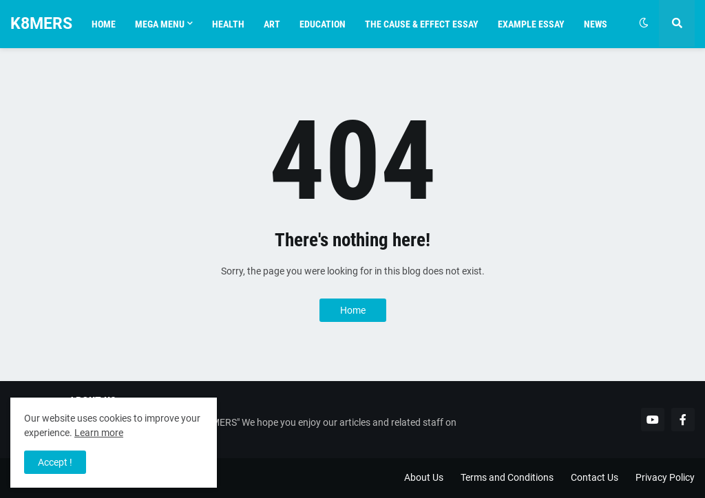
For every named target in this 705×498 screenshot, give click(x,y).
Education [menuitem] (322, 24)
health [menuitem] (228, 24)
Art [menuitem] (272, 24)
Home (353, 310)
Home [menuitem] (104, 24)
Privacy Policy (665, 477)
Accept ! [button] (55, 462)
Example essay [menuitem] (531, 24)
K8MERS (41, 23)
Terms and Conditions (507, 477)
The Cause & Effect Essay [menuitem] (421, 24)
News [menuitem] (595, 24)
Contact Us (594, 477)
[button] (644, 23)
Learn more (98, 432)
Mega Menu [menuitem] (160, 24)
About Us (423, 477)
